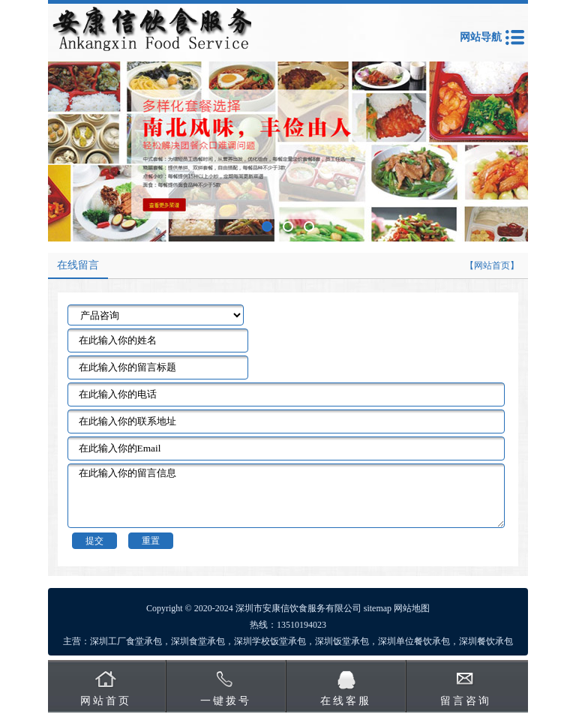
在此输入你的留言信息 (286, 496)
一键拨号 (225, 700)
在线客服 (345, 700)
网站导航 (481, 37)
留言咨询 (465, 700)
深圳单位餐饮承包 (414, 641)
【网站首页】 (492, 265)
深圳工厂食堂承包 (126, 641)
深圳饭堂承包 (342, 641)
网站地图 (412, 608)
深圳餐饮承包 (486, 641)
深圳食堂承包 (198, 641)
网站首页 (105, 700)
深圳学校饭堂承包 (270, 641)
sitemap (378, 608)
